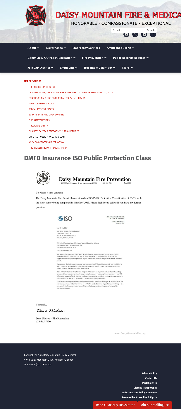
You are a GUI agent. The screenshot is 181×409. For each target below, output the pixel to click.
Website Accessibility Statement (139, 392)
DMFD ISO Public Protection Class (47, 137)
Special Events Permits (41, 109)
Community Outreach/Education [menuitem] (49, 57)
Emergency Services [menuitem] (86, 47)
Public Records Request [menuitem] (129, 57)
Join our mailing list (154, 405)
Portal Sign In (149, 383)
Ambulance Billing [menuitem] (119, 47)
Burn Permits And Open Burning (46, 114)
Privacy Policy (149, 373)
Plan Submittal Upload (41, 103)
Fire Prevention (33, 81)
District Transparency (145, 387)
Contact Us (151, 378)
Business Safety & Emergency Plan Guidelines (54, 131)
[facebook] (153, 36)
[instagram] (144, 36)
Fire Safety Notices (39, 120)
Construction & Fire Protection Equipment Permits (57, 98)
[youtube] (126, 36)
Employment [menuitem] (68, 67)
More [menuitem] (126, 67)
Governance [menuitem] (54, 47)
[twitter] (135, 36)
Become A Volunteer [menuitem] (98, 67)
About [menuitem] (31, 47)
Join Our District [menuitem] (38, 67)
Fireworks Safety (38, 125)
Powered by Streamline (134, 397)
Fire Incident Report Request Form (48, 148)
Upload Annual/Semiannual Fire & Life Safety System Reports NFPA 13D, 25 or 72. (72, 92)
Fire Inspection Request (42, 87)
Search (151, 30)
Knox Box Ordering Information (46, 142)
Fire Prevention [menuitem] (92, 57)
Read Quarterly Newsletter (115, 405)
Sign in (153, 397)
